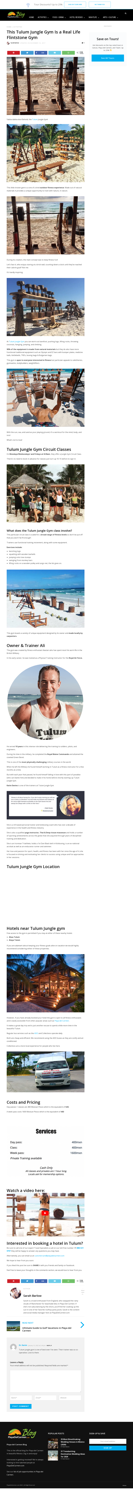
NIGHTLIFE (93, 17)
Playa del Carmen (62, 1021)
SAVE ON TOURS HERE (75, 4)
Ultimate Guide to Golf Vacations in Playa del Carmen (46, 1329)
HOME (31, 17)
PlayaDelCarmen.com (15, 1465)
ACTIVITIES (42, 17)
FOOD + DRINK (58, 17)
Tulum (35, 119)
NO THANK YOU (100, 4)
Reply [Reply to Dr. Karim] (49, 1345)
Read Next (28, 1322)
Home (9, 27)
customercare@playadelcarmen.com (49, 1256)
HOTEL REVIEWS (76, 17)
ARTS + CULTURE (109, 17)
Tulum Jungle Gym (16, 341)
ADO (36, 1033)
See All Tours (107, 58)
